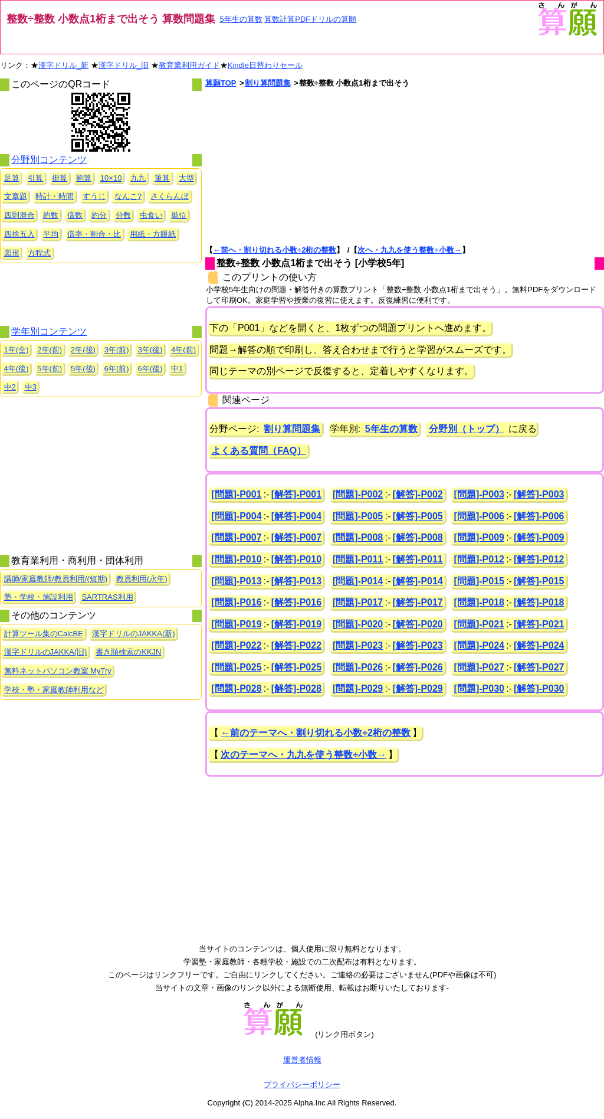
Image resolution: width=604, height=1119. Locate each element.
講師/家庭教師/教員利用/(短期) (56, 578)
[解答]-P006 (539, 516)
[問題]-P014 (358, 581)
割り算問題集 (268, 82)
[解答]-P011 (417, 559)
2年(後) (83, 349)
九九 (138, 178)
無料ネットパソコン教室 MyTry (57, 670)
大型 (186, 178)
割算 (83, 178)
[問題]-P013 (236, 581)
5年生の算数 (240, 19)
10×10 (111, 178)
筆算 (162, 178)
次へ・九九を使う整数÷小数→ (409, 250)
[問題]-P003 (479, 494)
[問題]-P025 (236, 667)
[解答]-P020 (417, 624)
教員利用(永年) (142, 578)
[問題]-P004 (236, 516)
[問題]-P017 (358, 602)
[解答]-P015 (539, 581)
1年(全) (16, 349)
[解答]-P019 (296, 624)
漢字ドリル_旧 (124, 65)
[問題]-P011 (358, 559)
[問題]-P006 (479, 516)
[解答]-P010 (296, 559)
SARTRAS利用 (107, 597)
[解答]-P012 (539, 559)
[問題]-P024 (479, 645)
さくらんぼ (169, 196)
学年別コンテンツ (49, 331)
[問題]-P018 (479, 602)
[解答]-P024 (539, 645)
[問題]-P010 (236, 559)
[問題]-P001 (236, 494)
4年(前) (183, 349)
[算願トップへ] (566, 34)
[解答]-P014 (417, 581)
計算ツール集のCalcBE (43, 633)
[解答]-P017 (417, 602)
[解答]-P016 (296, 602)
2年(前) (49, 349)
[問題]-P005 (358, 516)
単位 (178, 215)
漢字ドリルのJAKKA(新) (133, 633)
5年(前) (49, 368)
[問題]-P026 (358, 667)
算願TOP (221, 82)
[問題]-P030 (479, 688)
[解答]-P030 (539, 688)
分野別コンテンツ (49, 160)
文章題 (15, 196)
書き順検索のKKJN (128, 651)
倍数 (75, 215)
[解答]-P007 (296, 537)
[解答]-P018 (539, 602)
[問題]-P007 (236, 537)
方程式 (39, 252)
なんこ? (128, 196)
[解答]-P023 (417, 645)
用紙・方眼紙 (153, 234)
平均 (50, 234)
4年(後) (16, 368)
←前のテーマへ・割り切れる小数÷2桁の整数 (316, 733)
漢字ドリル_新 (63, 65)
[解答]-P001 (296, 494)
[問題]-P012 (479, 559)
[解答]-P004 (296, 516)
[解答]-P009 (539, 537)
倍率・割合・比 (94, 234)
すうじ (94, 196)
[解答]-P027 (539, 667)
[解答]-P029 (417, 688)
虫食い (151, 215)
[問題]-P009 (479, 537)
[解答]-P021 (539, 624)
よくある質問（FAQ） (258, 451)
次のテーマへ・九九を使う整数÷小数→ (303, 755)
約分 (99, 215)
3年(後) (149, 349)
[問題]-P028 (236, 688)
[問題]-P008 (358, 537)
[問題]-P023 (358, 645)
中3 (31, 386)
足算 (11, 178)
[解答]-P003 (539, 494)
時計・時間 (54, 196)
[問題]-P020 (358, 624)
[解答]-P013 (296, 581)
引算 (35, 178)
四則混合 (19, 215)
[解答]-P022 (296, 645)
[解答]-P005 (417, 516)
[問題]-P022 (236, 645)
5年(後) (83, 368)
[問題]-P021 (479, 624)
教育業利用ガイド (189, 65)
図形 (11, 252)
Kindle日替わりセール (265, 65)
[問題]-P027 (479, 667)
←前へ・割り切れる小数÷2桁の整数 (274, 250)
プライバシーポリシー (302, 1084)
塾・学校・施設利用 (38, 597)
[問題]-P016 (236, 602)
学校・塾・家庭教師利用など (54, 689)
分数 (123, 215)
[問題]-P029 (358, 688)
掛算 (59, 178)
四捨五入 (19, 234)
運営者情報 (302, 1059)
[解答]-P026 (417, 667)
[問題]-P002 (358, 494)
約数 (50, 215)
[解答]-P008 (417, 537)
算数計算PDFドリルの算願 (310, 19)
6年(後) (149, 368)
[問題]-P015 (479, 581)
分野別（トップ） (466, 429)
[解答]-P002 (417, 494)
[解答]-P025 (296, 667)
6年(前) (116, 368)
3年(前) (116, 349)
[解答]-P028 (296, 688)
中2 (10, 386)
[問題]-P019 (236, 624)
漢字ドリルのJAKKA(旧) (45, 651)
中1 (177, 368)
